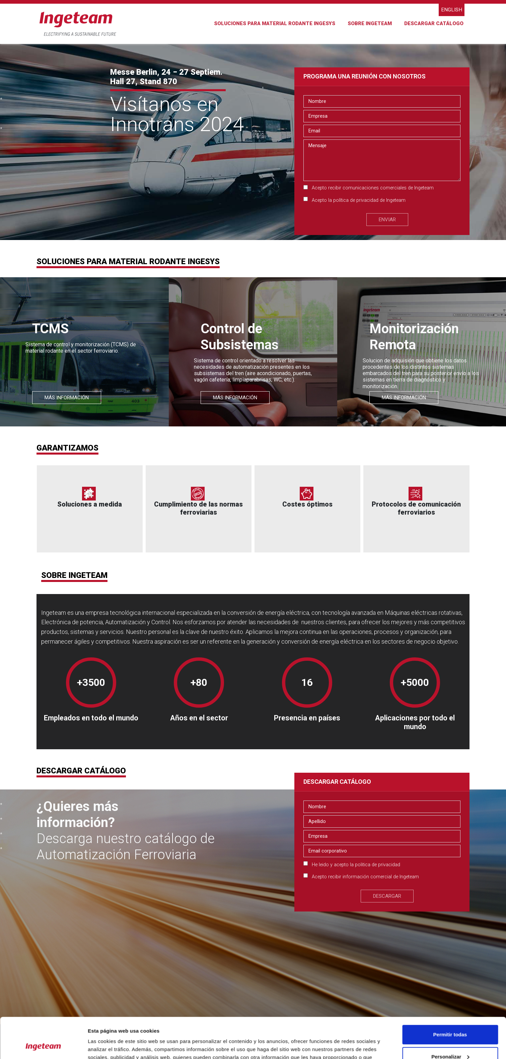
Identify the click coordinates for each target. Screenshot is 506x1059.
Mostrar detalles (107, 1046)
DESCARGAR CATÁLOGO (433, 23)
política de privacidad (355, 200)
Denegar (450, 1040)
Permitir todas (450, 996)
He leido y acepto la (356, 865)
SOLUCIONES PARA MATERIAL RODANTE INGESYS (274, 23)
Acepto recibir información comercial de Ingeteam (365, 877)
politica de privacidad (377, 865)
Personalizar (450, 1018)
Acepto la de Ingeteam (359, 200)
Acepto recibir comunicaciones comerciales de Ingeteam (373, 188)
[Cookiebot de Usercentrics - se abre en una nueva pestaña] (43, 1046)
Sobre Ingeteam (370, 23)
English (451, 10)
